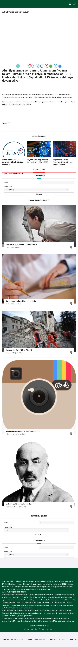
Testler (8, 247)
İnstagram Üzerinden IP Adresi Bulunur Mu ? (23, 431)
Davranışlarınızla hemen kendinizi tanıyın (21, 245)
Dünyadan (8, 353)
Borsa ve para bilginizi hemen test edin (21, 301)
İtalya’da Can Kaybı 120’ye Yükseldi (19, 350)
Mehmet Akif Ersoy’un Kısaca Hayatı (19, 504)
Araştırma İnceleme (11, 506)
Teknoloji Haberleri (11, 434)
